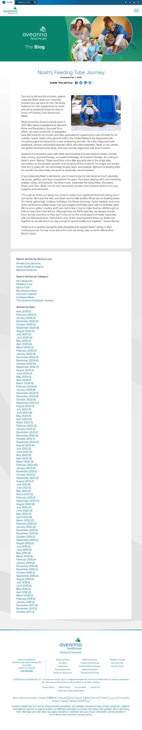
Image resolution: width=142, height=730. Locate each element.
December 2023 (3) (27, 393)
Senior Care (23, 287)
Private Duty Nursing (90, 673)
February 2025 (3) (26, 350)
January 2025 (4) (25, 354)
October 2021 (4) (25, 474)
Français (55, 701)
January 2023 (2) (25, 429)
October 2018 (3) (25, 572)
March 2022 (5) (24, 461)
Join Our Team (117, 666)
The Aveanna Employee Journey (34, 300)
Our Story (63, 663)
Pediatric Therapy (117, 660)
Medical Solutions (26, 270)
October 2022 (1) (25, 438)
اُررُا (88, 701)
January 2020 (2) (26, 527)
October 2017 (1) (25, 611)
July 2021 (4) (23, 484)
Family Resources (63, 669)
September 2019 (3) (27, 540)
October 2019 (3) (25, 536)
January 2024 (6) (25, 389)
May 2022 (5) (23, 455)
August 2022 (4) (25, 445)
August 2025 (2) (25, 331)
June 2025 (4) (24, 337)
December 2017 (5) (27, 605)
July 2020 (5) (23, 507)
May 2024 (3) (23, 376)
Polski (104, 698)
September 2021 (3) (27, 478)
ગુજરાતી (81, 701)
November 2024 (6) (27, 360)
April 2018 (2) (23, 592)
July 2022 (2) (23, 448)
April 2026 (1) (23, 311)
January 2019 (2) (25, 562)
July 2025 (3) (23, 334)
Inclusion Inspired (26, 294)
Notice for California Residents (71, 691)
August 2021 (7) (25, 481)
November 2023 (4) (27, 396)
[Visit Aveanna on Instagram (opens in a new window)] (130, 2)
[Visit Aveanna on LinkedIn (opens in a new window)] (134, 2)
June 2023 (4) (24, 412)
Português (123, 698)
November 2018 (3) (27, 569)
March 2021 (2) (24, 494)
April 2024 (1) (23, 380)
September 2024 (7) (27, 367)
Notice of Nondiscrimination (25, 698)
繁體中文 (52, 698)
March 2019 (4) (24, 556)
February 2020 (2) (26, 523)
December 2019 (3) (27, 530)
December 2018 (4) (27, 566)
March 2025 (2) (24, 347)
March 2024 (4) (24, 383)
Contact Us (95, 687)
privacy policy (85, 714)
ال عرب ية (113, 698)
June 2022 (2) (24, 451)
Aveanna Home (63, 660)
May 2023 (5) (23, 416)
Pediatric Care (24, 284)
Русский (96, 698)
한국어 (87, 698)
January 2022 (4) (25, 468)
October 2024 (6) (26, 363)
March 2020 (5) (25, 520)
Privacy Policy (48, 687)
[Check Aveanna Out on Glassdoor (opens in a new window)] (138, 2)
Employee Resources (62, 673)
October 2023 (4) (26, 399)
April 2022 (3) (24, 458)
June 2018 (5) (24, 585)
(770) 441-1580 (26, 671)
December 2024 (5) (27, 357)
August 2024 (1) (25, 370)
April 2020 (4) (24, 517)
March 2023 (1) (24, 422)
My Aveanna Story (26, 290)
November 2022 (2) (27, 435)
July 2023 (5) (23, 409)
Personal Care (117, 663)
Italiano (73, 701)
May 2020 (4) (23, 514)
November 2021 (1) (26, 471)
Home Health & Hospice (30, 266)
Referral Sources (90, 660)
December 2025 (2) (27, 321)
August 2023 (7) (25, 406)
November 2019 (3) (27, 533)
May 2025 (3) (23, 340)
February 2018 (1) (25, 598)
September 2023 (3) (27, 403)
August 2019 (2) (25, 543)
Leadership (63, 666)
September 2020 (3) (27, 500)
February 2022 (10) (27, 465)
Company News (25, 297)
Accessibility (80, 687)
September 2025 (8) (27, 327)
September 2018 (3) (27, 576)
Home (10, 2)
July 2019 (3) (23, 546)
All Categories (24, 281)
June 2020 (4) (24, 510)
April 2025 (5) (24, 344)
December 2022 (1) (27, 432)
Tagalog (64, 701)
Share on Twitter (80, 82)
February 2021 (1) (25, 497)
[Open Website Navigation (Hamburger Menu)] (135, 10)
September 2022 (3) (27, 442)
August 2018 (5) (25, 579)
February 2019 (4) (26, 559)
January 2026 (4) (25, 318)
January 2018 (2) (25, 602)
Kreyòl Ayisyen (76, 698)
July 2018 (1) (23, 582)
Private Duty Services (28, 263)
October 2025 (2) (26, 324)
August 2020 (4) (25, 504)
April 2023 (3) (24, 419)
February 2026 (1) (26, 314)
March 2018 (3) (24, 595)
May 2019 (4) (23, 553)
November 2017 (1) (26, 608)
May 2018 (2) (23, 589)
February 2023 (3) (26, 425)
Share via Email (90, 82)
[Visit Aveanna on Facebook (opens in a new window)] (125, 2)
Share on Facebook (76, 82)
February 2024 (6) (26, 386)
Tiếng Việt (62, 698)
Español (43, 698)
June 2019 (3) (24, 549)
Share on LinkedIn (85, 82)
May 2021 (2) (23, 491)
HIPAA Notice (65, 687)
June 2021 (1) (23, 487)
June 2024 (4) (24, 373)
